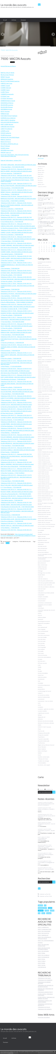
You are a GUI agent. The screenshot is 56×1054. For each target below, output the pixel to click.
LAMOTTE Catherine (6, 129)
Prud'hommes (41, 743)
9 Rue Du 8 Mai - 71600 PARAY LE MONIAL (13, 201)
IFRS (39, 681)
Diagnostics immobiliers (44, 623)
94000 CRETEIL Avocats (44, 522)
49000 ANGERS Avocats (44, 383)
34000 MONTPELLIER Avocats (45, 344)
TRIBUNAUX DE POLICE (44, 1007)
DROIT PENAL (41, 953)
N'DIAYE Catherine (6, 133)
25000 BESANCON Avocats (44, 324)
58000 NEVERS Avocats (44, 408)
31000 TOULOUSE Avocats (45, 338)
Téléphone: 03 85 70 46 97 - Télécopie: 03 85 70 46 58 (16, 203)
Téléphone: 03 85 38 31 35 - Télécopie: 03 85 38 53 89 (16, 381)
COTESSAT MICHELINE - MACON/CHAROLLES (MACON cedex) (18, 279)
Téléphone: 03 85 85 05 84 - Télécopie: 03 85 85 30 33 (16, 368)
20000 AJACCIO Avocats (44, 310)
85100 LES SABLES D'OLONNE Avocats (45, 503)
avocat (50, 908)
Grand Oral (40, 675)
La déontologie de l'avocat (44, 691)
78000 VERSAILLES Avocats (45, 484)
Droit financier (41, 645)
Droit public (41, 651)
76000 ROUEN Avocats (44, 476)
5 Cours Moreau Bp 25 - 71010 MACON (12, 221)
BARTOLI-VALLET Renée (7, 72)
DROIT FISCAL (41, 959)
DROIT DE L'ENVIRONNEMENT (46, 940)
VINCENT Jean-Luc (6, 152)
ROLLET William (5, 146)
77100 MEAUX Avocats (43, 482)
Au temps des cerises (49, 234)
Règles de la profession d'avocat (46, 745)
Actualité (40, 532)
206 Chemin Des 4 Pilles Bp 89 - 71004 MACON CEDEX (16, 247)
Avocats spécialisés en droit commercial (45, 555)
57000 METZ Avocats (43, 406)
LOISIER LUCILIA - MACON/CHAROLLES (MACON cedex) (16, 404)
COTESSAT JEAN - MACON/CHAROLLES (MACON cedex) (16, 273)
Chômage (40, 571)
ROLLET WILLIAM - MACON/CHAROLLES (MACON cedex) (17, 485)
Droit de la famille (42, 637)
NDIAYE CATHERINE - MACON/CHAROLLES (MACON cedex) (17, 430)
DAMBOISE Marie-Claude (8, 101)
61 (45, 905)
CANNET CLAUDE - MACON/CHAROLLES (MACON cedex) (17, 232)
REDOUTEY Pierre (6, 142)
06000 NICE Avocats (43, 273)
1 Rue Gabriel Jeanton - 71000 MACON (12, 254)
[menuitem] (5, 20)
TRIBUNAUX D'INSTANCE (44, 978)
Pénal (39, 729)
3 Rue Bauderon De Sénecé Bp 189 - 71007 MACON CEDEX (17, 507)
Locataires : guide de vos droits (46, 709)
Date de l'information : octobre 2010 (11, 160)
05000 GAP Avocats (43, 271)
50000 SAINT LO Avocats (44, 385)
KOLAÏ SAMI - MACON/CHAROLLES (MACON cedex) (15, 371)
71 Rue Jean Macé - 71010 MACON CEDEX (12, 167)
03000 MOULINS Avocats (44, 267)
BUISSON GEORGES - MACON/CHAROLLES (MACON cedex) (17, 219)
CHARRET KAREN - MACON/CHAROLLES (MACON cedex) (16, 252)
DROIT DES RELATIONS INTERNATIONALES (44, 948)
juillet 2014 (40, 176)
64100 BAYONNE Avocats (44, 432)
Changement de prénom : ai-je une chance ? (46, 824)
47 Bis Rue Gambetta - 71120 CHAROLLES (12, 426)
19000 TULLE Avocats (43, 308)
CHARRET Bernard (6, 88)
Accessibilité (41, 530)
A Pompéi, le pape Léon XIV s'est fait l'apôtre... (46, 230)
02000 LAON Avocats (43, 265)
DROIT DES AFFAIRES (43, 951)
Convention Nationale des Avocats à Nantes (46, 610)
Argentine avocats (42, 540)
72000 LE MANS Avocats (44, 462)
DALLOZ (40, 615)
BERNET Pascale (5, 77)
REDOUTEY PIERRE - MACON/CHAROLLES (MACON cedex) (17, 471)
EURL (39, 665)
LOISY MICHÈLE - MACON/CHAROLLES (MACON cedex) (16, 411)
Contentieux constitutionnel (45, 602)
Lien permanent (5, 541)
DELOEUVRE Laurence (7, 105)
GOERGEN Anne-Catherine (8, 118)
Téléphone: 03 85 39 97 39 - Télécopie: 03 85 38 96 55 (16, 169)
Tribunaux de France (43, 759)
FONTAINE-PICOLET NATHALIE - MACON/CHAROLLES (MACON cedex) (18, 339)
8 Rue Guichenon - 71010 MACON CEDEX (12, 188)
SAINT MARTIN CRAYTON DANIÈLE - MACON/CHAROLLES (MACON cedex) (17, 511)
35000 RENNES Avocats (44, 348)
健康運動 (51, 223)
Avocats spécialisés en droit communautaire (45, 558)
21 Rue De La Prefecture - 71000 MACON (12, 342)
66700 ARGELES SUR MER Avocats (44, 449)
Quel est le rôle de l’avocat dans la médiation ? (46, 816)
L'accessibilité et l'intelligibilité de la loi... (46, 863)
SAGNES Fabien (5, 148)
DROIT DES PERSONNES (44, 931)
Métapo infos (49, 208)
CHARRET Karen (5, 90)
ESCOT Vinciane (5, 111)
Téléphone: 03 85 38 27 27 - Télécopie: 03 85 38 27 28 (16, 217)
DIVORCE (40, 942)
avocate (49, 913)
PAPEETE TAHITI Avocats (44, 727)
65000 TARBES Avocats (44, 434)
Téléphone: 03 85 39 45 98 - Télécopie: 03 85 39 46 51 (16, 270)
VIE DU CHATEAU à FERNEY (46, 204)
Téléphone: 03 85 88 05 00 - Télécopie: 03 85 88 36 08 (16, 422)
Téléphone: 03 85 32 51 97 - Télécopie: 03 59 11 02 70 (16, 475)
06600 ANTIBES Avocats (44, 279)
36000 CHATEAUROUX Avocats (46, 350)
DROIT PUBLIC (42, 961)
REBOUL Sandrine (6, 139)
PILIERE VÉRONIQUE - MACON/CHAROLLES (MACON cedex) (17, 443)
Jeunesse (40, 687)
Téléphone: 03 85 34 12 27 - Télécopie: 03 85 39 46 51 (16, 291)
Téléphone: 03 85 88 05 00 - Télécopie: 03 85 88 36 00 (16, 428)
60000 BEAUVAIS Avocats (44, 417)
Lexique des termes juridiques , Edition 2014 (46, 855)
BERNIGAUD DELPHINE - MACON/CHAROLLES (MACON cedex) (18, 198)
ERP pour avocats (42, 663)
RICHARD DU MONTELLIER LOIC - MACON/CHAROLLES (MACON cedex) (16, 478)
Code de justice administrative (45, 580)
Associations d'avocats (43, 542)
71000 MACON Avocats (16, 59)
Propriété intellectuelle (43, 741)
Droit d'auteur (41, 633)
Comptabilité (41, 594)
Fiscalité (40, 671)
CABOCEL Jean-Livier (6, 83)
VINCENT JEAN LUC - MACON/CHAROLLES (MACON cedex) (17, 525)
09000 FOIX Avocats (43, 286)
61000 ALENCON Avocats (44, 421)
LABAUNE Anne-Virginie (7, 126)
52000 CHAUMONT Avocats (45, 394)
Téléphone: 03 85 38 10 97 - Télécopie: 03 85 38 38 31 (16, 409)
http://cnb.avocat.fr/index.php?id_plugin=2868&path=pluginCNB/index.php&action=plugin (18, 534)
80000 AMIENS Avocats (44, 488)
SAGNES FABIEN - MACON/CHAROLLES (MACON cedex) (16, 504)
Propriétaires (41, 737)
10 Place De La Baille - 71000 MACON (11, 387)
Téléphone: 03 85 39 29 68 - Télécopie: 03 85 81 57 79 (16, 196)
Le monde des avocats (13, 5)
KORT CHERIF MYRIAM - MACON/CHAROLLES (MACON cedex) (18, 377)
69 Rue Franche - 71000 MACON (10, 215)
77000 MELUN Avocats (44, 479)
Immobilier (40, 683)
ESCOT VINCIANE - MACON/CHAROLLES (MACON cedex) (16, 326)
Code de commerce (43, 578)
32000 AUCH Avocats (43, 340)
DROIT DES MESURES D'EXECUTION (43, 945)
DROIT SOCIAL (41, 965)
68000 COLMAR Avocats (44, 454)
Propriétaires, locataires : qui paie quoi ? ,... (46, 831)
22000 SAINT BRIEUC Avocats (45, 316)
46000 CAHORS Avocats (44, 377)
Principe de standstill (43, 735)
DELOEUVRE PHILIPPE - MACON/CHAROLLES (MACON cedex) (18, 300)
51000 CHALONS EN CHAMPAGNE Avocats (46, 391)
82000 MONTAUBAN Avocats (45, 492)
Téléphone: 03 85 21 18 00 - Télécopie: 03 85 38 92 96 (16, 277)
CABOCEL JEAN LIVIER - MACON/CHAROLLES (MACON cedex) (18, 226)
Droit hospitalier (42, 647)
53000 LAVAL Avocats (43, 396)
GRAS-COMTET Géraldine (8, 120)
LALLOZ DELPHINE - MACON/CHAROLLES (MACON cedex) (17, 391)
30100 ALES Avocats (43, 336)
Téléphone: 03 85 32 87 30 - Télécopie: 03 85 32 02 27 (16, 304)
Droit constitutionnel (43, 631)
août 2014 (40, 174)
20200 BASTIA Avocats (43, 312)
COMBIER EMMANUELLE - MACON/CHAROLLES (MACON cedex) (17, 265)
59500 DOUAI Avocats (43, 415)
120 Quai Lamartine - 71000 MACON (11, 173)
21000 (46, 910)
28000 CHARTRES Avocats (44, 330)
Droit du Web (41, 643)
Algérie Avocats (42, 536)
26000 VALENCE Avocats (44, 326)
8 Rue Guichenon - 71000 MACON (10, 350)
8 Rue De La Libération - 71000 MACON (12, 209)
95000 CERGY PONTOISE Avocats (46, 524)
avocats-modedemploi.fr (44, 561)
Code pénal (40, 590)
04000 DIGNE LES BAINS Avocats (46, 269)
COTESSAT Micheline (7, 98)
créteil (52, 910)
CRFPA (39, 613)
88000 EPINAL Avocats (44, 510)
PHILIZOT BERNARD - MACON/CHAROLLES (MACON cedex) (17, 437)
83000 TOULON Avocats (44, 493)
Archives (14, 20)
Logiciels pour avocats (43, 713)
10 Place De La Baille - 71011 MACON (11, 275)
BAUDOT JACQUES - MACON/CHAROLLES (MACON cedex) (17, 178)
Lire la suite (41, 158)
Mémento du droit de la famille (45, 721)
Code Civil (40, 577)
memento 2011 (42, 908)
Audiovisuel (40, 544)
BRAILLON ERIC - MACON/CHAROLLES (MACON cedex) (16, 213)
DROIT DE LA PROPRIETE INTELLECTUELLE (44, 938)
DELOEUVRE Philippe (7, 107)
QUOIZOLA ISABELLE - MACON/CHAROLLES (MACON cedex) (18, 450)
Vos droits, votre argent (44, 765)
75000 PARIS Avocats (43, 472)
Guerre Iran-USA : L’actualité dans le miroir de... (46, 207)
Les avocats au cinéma (43, 695)
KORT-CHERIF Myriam (7, 124)
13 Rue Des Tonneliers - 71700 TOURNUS (12, 260)
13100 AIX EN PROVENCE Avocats (46, 296)
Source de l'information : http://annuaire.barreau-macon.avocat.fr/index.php (15, 155)
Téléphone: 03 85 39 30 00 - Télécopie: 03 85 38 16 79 (16, 345)
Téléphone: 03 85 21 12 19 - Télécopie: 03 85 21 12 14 (16, 190)
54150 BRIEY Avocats (43, 400)
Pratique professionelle (44, 733)
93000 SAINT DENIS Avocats (45, 520)
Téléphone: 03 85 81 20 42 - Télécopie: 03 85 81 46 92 (16, 402)
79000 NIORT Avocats (43, 486)
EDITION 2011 (41, 661)
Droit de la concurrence (44, 635)
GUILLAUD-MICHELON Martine (9, 122)
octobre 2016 (41, 166)
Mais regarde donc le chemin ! (46, 219)
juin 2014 (40, 178)
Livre (39, 703)
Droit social (40, 653)
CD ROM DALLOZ (42, 568)
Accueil (5, 20)
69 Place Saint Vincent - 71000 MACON (12, 413)
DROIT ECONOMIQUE (43, 957)
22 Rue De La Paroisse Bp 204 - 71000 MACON (14, 460)
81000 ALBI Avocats (43, 489)
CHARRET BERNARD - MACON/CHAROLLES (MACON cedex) (17, 245)
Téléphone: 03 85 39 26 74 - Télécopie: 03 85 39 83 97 (16, 211)
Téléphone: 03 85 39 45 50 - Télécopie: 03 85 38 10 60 (16, 175)
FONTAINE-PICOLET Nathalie (9, 116)
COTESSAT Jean (5, 96)
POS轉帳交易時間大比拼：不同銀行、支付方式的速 (46, 222)
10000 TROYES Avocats (44, 288)
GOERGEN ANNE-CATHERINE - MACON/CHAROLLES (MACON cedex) (18, 347)
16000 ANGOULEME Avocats (45, 302)
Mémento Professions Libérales (46, 723)
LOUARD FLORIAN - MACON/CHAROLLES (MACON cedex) (17, 417)
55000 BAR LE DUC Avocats (45, 402)
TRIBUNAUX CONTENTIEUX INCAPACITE (45, 1004)
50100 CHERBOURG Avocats (45, 387)
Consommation (41, 600)
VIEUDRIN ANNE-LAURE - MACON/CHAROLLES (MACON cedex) (18, 519)
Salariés (40, 753)
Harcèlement (41, 679)
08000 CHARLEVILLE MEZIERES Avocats (46, 284)
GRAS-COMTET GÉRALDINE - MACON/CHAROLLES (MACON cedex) (17, 355)
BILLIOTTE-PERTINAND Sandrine (10, 81)
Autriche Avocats (42, 550)
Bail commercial (42, 563)
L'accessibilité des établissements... (42, 839)
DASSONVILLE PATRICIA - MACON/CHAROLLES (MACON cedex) (18, 293)
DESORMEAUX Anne (6, 109)
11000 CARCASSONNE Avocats (45, 290)
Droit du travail (41, 641)
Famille (39, 667)
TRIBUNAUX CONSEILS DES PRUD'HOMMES (45, 1001)
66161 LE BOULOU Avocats (45, 438)
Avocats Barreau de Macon (8, 66)
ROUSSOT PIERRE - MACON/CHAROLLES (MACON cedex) (17, 492)
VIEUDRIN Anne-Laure (7, 150)
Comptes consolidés (43, 596)
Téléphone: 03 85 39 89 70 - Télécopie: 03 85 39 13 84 (16, 256)
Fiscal (39, 669)
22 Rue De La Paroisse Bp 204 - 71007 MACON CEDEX (16, 407)
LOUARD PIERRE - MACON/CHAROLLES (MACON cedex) (16, 424)
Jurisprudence (41, 689)
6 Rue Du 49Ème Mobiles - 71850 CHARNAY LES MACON (17, 302)
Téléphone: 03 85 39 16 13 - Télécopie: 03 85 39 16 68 (16, 462)
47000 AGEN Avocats (43, 379)
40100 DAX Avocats (43, 365)
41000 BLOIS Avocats (43, 367)
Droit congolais (41, 629)
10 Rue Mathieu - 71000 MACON (10, 194)
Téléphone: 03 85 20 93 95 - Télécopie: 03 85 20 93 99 (16, 230)
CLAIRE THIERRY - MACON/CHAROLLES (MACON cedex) (16, 258)
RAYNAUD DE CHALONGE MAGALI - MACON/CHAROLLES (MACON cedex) (17, 457)
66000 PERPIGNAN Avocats (45, 436)
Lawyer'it (40, 693)
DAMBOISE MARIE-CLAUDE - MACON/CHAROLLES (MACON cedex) (17, 286)
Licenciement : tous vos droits (45, 701)
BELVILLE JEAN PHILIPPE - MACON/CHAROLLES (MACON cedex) (18, 185)
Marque (40, 715)
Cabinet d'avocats (42, 567)
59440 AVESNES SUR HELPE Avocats (45, 412)
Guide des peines (42, 677)
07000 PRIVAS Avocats (43, 281)
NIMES (39, 725)
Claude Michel (41, 574)
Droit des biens (42, 639)
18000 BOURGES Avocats (44, 306)
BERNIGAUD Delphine (7, 79)
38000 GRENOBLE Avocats (45, 354)
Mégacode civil (41, 717)
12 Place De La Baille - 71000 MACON (11, 315)
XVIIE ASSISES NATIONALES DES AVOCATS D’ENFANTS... (46, 804)
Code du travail (41, 588)
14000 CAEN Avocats (43, 298)
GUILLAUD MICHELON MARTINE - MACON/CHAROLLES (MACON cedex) (16, 363)
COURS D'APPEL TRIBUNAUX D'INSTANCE (45, 994)
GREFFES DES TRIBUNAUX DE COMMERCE (45, 989)
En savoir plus (10, 1052)
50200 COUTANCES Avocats (45, 389)
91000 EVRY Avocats (43, 516)
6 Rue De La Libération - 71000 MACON (12, 521)
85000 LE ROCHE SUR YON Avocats (45, 500)
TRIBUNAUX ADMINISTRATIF (45, 992)
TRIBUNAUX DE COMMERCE (45, 980)
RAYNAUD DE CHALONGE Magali (10, 137)
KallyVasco (45, 215)
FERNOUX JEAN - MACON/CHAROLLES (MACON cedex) (16, 332)
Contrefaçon (41, 608)
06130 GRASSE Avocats (44, 275)
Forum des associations (44, 1017)
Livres (39, 705)
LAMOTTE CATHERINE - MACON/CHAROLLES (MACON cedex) (18, 398)
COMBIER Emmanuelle (7, 94)
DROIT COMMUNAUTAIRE (44, 929)
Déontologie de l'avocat (44, 621)
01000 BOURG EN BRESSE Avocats (44, 262)
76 (39, 913)
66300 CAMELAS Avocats (44, 444)
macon (2, 543)
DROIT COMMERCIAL (43, 927)
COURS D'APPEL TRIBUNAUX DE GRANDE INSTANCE (46, 998)
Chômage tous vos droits (44, 573)
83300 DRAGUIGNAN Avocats (45, 495)
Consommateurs (42, 598)
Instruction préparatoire (44, 685)
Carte (41, 777)
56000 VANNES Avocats (44, 404)
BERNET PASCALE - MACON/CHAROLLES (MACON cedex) (17, 192)
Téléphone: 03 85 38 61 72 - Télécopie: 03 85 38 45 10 (16, 415)
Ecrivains (40, 659)
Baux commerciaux (42, 564)
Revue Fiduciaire (42, 747)
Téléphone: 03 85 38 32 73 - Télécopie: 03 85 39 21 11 (16, 224)
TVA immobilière (42, 763)
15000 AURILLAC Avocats (44, 300)
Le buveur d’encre (42, 225)
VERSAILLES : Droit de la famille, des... (46, 869)
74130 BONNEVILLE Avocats (45, 470)
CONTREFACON (42, 967)
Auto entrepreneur (42, 548)
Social (39, 755)
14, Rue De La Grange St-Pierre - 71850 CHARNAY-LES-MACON (18, 228)
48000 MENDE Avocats (44, 381)
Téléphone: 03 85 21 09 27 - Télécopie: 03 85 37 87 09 (16, 317)
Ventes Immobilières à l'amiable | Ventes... (46, 809)
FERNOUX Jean (5, 113)
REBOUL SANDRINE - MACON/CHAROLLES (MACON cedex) (17, 464)
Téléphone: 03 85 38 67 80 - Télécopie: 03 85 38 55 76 (16, 530)
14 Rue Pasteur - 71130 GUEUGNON (11, 366)
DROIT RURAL (41, 963)
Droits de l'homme (42, 655)
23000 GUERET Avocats (44, 318)
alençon (40, 905)
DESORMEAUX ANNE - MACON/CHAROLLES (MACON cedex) (18, 306)
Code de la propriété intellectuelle (46, 582)
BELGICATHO (49, 231)
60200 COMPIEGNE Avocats (45, 419)
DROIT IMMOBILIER (43, 935)
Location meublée (42, 711)
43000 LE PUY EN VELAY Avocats (46, 371)
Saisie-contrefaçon (42, 751)
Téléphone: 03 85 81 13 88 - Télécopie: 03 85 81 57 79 (16, 183)
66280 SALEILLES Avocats (44, 442)
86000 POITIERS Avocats (44, 506)
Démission (40, 619)
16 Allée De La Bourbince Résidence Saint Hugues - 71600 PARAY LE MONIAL (17, 180)
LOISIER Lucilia (5, 131)
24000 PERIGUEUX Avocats (45, 320)
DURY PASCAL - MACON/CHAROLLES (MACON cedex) (16, 319)
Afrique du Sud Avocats (43, 534)
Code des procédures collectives (46, 586)
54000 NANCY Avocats (43, 398)
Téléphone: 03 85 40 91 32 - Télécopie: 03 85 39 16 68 (16, 523)
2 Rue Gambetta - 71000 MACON (10, 268)
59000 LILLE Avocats (43, 410)
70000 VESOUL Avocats (44, 458)
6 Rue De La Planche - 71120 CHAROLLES (12, 420)
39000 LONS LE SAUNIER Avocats (46, 359)
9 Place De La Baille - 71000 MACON (11, 358)
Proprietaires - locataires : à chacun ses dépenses (45, 847)
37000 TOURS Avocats (43, 352)
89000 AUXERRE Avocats (44, 512)
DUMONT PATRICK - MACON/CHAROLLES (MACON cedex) (17, 313)
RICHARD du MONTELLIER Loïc (9, 144)
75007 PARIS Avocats (43, 474)
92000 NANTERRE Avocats (44, 518)
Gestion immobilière (43, 673)
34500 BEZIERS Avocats (44, 346)
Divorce (40, 625)
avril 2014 (40, 182)
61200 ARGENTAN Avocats (45, 423)
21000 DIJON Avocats (43, 314)
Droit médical (41, 649)
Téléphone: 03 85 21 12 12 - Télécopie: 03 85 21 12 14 (16, 517)
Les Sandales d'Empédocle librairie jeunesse (45, 226)
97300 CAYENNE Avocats (44, 528)
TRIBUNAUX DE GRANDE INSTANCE (44, 982)
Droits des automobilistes (44, 657)
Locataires (40, 707)
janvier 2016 (41, 170)
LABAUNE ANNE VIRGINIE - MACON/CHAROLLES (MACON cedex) (17, 384)
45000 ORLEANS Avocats (44, 375)
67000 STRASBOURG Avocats (45, 452)
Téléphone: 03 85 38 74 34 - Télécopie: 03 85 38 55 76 (16, 435)
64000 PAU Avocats (43, 430)
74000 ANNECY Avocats (44, 468)
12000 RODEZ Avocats (43, 292)
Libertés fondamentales (44, 697)
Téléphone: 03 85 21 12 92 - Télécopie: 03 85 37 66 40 (16, 360)
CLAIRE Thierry (5, 92)
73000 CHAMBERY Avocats (45, 464)
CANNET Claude (5, 85)
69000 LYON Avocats (43, 456)
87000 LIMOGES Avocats (44, 508)
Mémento (40, 719)
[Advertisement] (44, 81)
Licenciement (41, 699)
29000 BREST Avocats (43, 332)
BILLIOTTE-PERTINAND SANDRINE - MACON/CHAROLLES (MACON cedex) (17, 205)
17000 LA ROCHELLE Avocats (45, 304)
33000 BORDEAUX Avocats (45, 342)
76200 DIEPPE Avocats (44, 478)
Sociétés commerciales (43, 757)
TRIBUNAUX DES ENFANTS (45, 1009)
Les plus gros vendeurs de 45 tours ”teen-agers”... (45, 198)
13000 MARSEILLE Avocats (44, 294)
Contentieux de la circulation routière (45, 605)
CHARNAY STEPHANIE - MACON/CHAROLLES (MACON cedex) (18, 239)
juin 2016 (40, 168)
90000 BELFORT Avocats (44, 514)
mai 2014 (40, 180)
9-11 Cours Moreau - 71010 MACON (11, 487)
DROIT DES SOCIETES (43, 933)
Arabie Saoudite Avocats (44, 538)
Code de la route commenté (45, 584)
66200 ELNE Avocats (43, 440)
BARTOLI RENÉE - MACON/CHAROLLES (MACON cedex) (16, 171)
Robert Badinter (42, 749)
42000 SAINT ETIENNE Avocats (46, 369)
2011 (43, 913)
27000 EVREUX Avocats (44, 328)
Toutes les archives (42, 186)
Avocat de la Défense (43, 552)
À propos (23, 20)
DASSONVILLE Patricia (7, 103)
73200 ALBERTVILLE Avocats (45, 466)
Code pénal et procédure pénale (46, 592)
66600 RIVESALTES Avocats (45, 446)
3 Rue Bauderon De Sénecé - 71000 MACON (13, 379)
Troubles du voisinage (43, 761)
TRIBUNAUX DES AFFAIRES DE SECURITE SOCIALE (45, 986)
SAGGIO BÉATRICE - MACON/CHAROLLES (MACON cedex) (17, 498)
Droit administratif (42, 627)
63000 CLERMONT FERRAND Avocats (45, 428)
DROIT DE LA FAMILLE (43, 955)
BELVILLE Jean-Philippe (7, 75)
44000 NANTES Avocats (44, 373)
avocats (40, 910)
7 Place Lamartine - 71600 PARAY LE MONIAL (13, 400)
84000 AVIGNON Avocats (44, 497)
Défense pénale (42, 617)
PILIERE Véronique (6, 135)
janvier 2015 (41, 172)
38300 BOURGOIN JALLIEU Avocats (45, 357)
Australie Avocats (42, 546)
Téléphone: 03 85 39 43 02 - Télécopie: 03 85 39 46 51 (16, 298)
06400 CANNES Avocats (44, 277)
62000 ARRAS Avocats (43, 425)
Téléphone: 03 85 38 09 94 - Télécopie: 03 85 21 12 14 (16, 353)
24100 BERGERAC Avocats (44, 322)
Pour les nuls (41, 731)
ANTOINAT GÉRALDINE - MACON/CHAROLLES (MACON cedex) (18, 165)
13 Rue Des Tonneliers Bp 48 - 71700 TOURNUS (14, 309)
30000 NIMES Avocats (43, 334)
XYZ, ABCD (47, 211)
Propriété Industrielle (43, 739)
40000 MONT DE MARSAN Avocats (44, 362)
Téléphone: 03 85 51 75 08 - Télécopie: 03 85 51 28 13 (16, 262)
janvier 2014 (41, 184)
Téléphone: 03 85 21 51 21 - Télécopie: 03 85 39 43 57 (16, 250)
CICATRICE (40, 200)
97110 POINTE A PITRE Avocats (46, 526)
